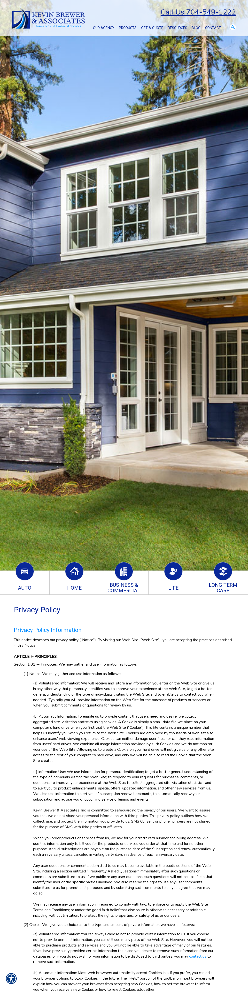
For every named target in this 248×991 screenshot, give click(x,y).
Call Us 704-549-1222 (198, 12)
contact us (197, 956)
